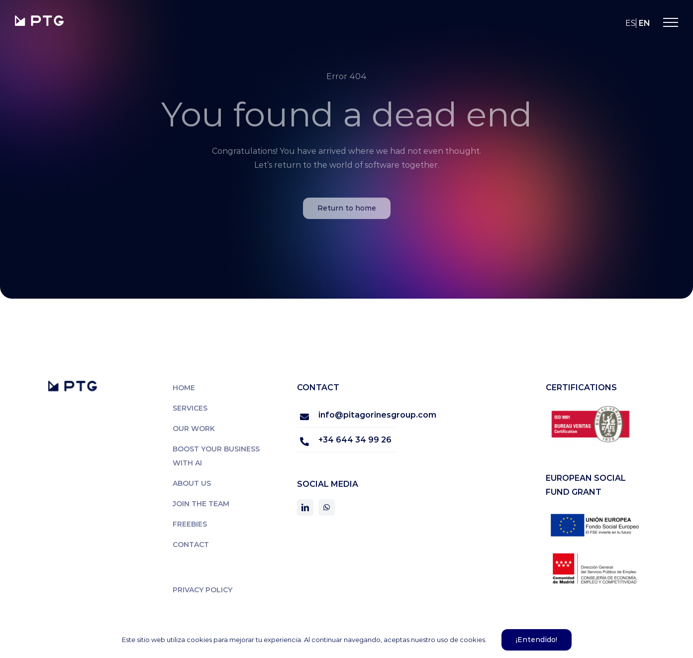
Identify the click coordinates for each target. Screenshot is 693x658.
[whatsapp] (326, 507)
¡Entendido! (536, 639)
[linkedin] (305, 507)
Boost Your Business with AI (216, 455)
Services (190, 408)
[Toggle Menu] (670, 22)
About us (192, 483)
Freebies (190, 524)
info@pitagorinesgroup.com (357, 415)
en (644, 23)
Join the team (201, 503)
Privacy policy (202, 589)
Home (184, 387)
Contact (191, 544)
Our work (194, 428)
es (630, 23)
